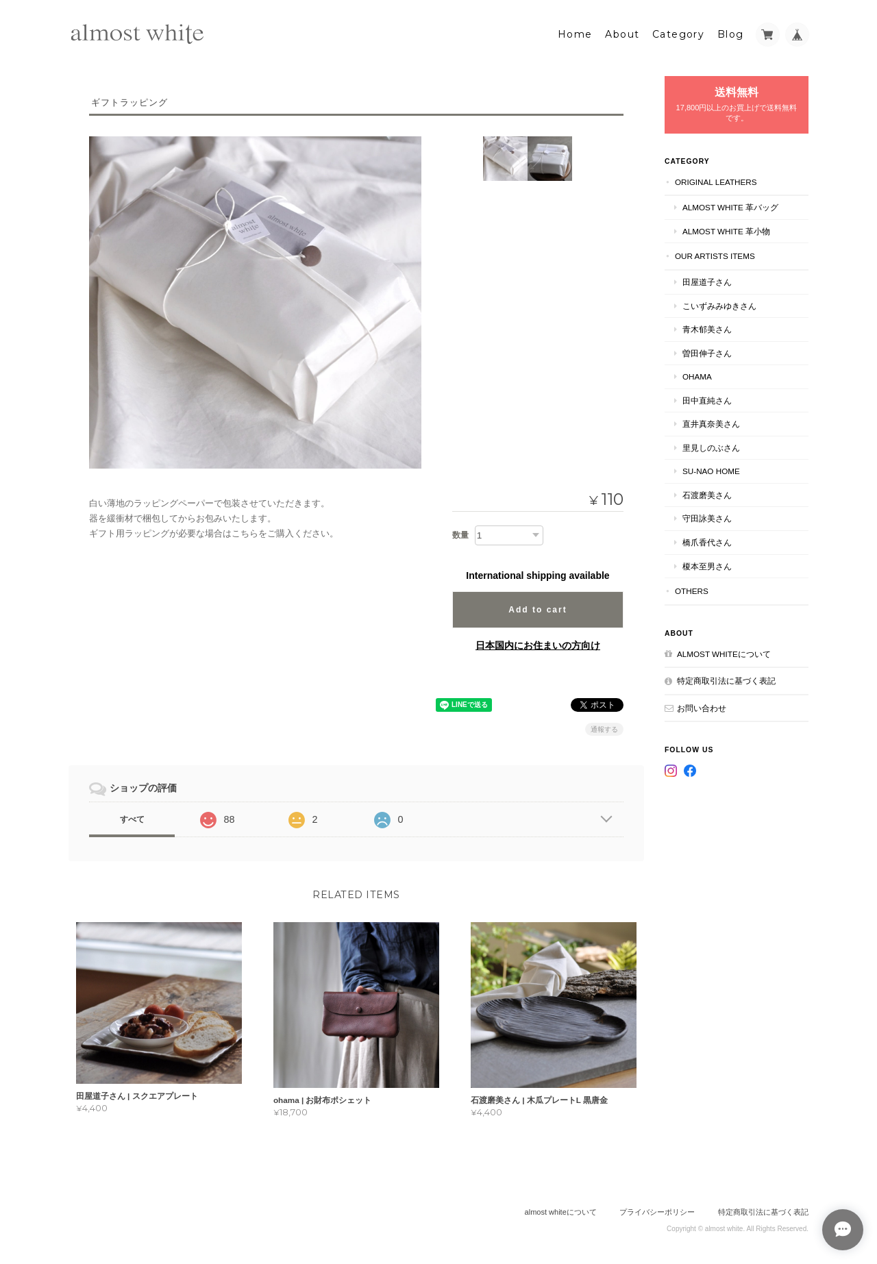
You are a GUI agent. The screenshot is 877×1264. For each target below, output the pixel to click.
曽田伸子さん (707, 350)
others (691, 588)
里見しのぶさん (711, 445)
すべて (132, 816)
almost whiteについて (724, 651)
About (622, 32)
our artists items (715, 253)
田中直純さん (707, 397)
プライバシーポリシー (657, 1210)
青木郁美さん (707, 327)
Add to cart (537, 607)
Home (575, 32)
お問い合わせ (701, 705)
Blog (730, 32)
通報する (604, 726)
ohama (697, 374)
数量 (460, 532)
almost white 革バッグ (730, 205)
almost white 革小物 (726, 229)
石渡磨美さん (707, 492)
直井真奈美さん (711, 421)
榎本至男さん (707, 563)
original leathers (716, 179)
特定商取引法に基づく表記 (726, 678)
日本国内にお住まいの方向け (537, 642)
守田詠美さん (707, 516)
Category (678, 32)
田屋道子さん (707, 279)
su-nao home (711, 468)
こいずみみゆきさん (719, 303)
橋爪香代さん (707, 540)
